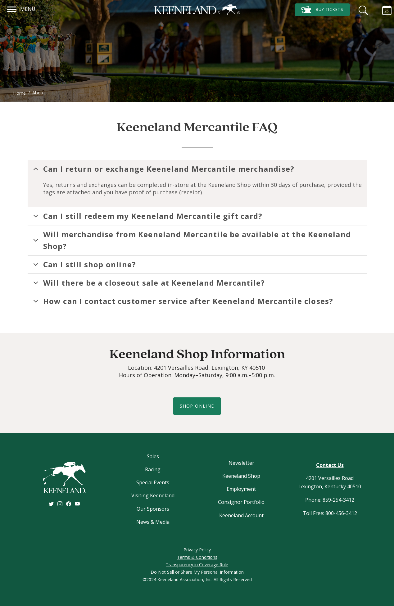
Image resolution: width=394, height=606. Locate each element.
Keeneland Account (241, 515)
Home (19, 93)
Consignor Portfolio (241, 502)
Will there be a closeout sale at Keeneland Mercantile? (148, 285)
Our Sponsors (153, 508)
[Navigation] (12, 8)
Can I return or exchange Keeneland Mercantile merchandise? (163, 171)
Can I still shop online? (83, 266)
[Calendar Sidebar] (384, 9)
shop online (197, 406)
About (38, 93)
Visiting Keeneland (152, 495)
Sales (153, 456)
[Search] (362, 9)
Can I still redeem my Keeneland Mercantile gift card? (147, 218)
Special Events (152, 482)
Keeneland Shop (241, 476)
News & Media (153, 521)
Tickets (322, 9)
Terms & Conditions (197, 557)
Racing (153, 469)
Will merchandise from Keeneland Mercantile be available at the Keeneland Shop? (191, 240)
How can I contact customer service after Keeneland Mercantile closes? (182, 303)
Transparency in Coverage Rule (197, 565)
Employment (241, 489)
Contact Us (330, 465)
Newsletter (241, 462)
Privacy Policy (197, 550)
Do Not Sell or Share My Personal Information (197, 572)
